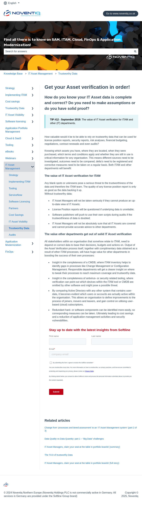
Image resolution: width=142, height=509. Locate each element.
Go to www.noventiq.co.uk (120, 13)
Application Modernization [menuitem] (13, 243)
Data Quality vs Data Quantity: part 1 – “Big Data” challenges (74, 438)
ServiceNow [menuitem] (15, 195)
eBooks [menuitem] (9, 151)
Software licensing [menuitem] (15, 121)
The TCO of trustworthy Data (59, 455)
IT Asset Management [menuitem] (12, 167)
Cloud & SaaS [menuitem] (13, 138)
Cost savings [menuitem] (12, 101)
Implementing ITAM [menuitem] (16, 95)
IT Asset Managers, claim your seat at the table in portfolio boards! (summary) (82, 447)
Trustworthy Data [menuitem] (14, 108)
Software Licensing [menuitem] (19, 201)
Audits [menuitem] (12, 234)
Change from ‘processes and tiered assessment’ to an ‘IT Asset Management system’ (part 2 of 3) (91, 429)
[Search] (135, 51)
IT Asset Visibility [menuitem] (14, 115)
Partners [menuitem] (13, 208)
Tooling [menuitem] (9, 145)
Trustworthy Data (67, 73)
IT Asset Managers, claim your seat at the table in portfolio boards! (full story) (82, 463)
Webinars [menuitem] (10, 158)
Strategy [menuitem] (10, 88)
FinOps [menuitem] (9, 251)
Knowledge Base (13, 73)
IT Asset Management (40, 73)
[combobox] (68, 51)
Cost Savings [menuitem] (16, 215)
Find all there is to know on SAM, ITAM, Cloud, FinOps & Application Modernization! (62, 42)
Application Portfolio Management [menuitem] (16, 130)
